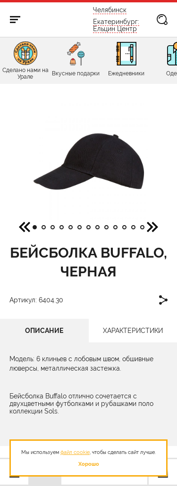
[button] (152, 226)
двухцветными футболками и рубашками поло (81, 403)
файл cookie (75, 452)
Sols (51, 411)
